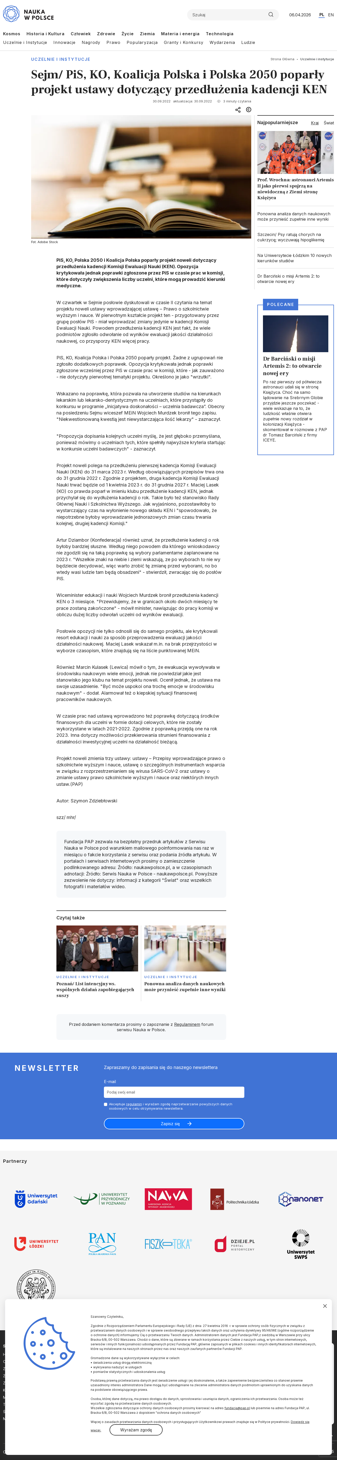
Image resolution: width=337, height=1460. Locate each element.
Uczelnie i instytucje (60, 59)
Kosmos (11, 33)
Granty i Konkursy (183, 42)
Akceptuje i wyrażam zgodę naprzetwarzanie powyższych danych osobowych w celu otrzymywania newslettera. (170, 1106)
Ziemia (147, 33)
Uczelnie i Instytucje (25, 42)
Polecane (280, 304)
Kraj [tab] (315, 122)
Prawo (113, 42)
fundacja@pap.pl (237, 1408)
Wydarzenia (222, 42)
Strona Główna (282, 59)
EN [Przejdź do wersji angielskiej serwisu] (331, 14)
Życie (128, 33)
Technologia (220, 33)
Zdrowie (106, 33)
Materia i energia (180, 33)
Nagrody (91, 42)
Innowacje (64, 42)
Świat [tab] (329, 122)
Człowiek (81, 33)
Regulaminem (187, 1024)
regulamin (134, 1104)
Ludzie (248, 42)
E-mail (110, 1081)
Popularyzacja (142, 42)
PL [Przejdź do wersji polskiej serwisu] (321, 14)
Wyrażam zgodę (136, 1429)
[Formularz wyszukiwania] (233, 14)
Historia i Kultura (46, 33)
